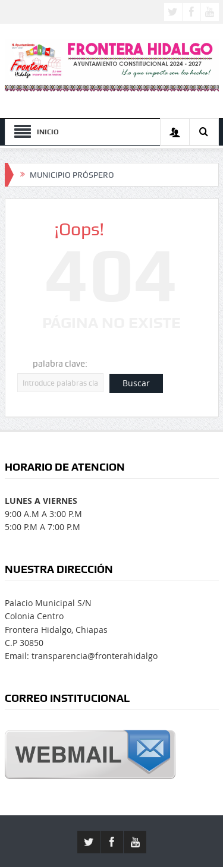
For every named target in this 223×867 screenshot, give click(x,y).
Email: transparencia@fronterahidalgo (81, 655)
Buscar (136, 383)
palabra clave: (60, 363)
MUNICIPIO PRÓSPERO (72, 174)
